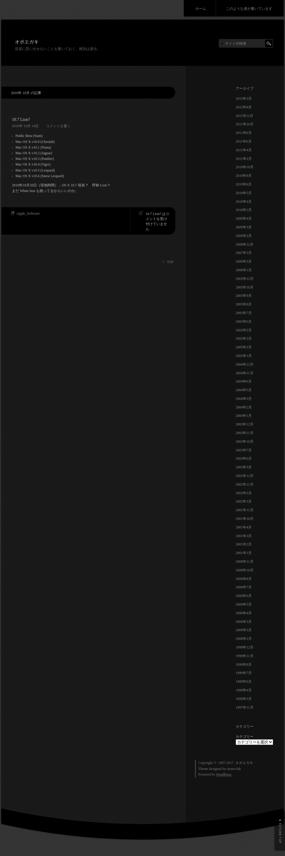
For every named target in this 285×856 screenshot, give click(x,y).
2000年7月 (244, 587)
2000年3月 (244, 622)
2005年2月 (244, 347)
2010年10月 (244, 167)
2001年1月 (244, 553)
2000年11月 (244, 561)
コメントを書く (58, 126)
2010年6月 (244, 184)
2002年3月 (244, 501)
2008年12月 (244, 244)
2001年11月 (244, 510)
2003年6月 (244, 458)
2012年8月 (244, 107)
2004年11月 (244, 373)
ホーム (200, 9)
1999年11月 (244, 656)
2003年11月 (244, 433)
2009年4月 (244, 218)
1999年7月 (244, 673)
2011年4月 (244, 150)
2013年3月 (244, 98)
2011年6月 (244, 141)
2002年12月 (244, 476)
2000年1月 (244, 639)
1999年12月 (244, 647)
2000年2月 (244, 630)
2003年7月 (244, 450)
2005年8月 (244, 304)
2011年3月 (244, 159)
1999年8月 (244, 664)
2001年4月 (244, 527)
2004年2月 (244, 407)
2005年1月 (244, 356)
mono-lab (234, 769)
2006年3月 (244, 261)
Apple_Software (28, 213)
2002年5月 (244, 493)
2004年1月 (244, 416)
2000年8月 (244, 579)
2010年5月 (244, 193)
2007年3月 (244, 253)
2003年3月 (244, 467)
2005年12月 (244, 279)
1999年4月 (244, 690)
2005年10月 (244, 287)
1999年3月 (244, 699)
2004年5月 (244, 390)
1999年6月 (244, 681)
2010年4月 (244, 201)
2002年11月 (244, 484)
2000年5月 (244, 604)
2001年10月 (244, 519)
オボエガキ (27, 41)
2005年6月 (244, 321)
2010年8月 (244, 176)
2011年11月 (244, 116)
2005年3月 (244, 338)
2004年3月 (244, 399)
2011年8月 (244, 133)
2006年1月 (244, 270)
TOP (170, 262)
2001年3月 (244, 536)
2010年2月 (244, 210)
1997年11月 (244, 707)
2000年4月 (244, 613)
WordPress (224, 774)
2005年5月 (244, 330)
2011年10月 (244, 124)
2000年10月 (244, 570)
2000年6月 (244, 596)
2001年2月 (244, 544)
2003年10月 (244, 441)
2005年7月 (244, 313)
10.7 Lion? (21, 119)
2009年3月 (244, 227)
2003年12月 (244, 424)
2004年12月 (244, 364)
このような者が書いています (249, 9)
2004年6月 (244, 381)
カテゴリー (244, 737)
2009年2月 (244, 236)
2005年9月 (244, 296)
